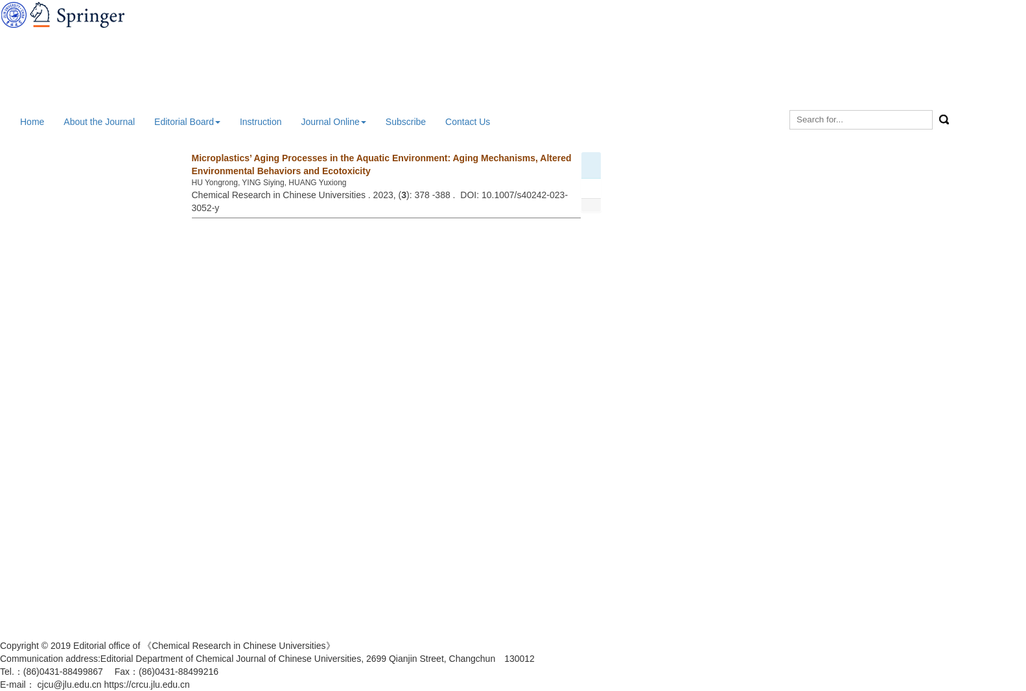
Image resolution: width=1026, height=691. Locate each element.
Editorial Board (187, 122)
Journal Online (333, 122)
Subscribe (406, 122)
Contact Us (467, 122)
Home (32, 122)
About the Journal (99, 122)
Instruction (261, 122)
